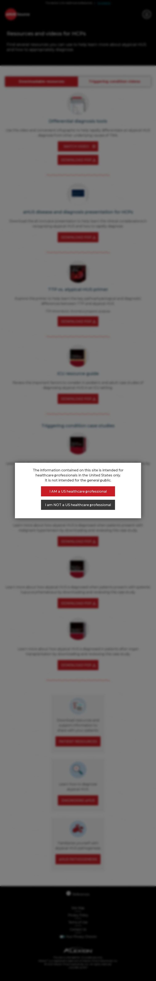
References (77, 893)
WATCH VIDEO (76, 146)
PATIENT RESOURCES (78, 742)
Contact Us (78, 929)
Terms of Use (78, 922)
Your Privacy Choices (81, 937)
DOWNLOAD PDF (76, 160)
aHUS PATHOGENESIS (78, 859)
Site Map (78, 908)
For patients (104, 2)
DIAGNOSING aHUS (78, 800)
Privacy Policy (78, 915)
